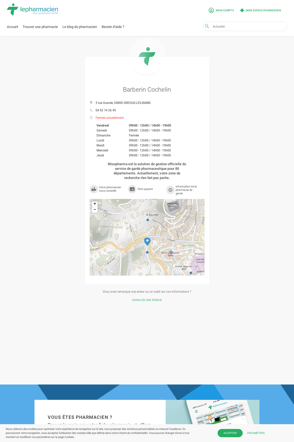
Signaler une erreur (147, 300)
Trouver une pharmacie (40, 27)
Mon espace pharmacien (260, 10)
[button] (147, 241)
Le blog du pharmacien (79, 27)
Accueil (12, 27)
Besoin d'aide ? (113, 27)
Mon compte (221, 10)
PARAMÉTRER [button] (256, 433)
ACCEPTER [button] (230, 433)
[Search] (207, 26)
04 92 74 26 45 (106, 110)
